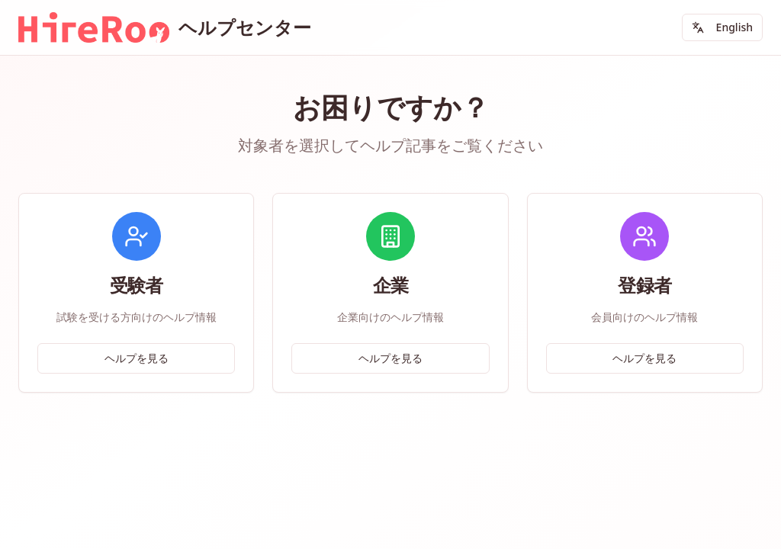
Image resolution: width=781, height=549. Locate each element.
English (722, 27)
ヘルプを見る (136, 358)
